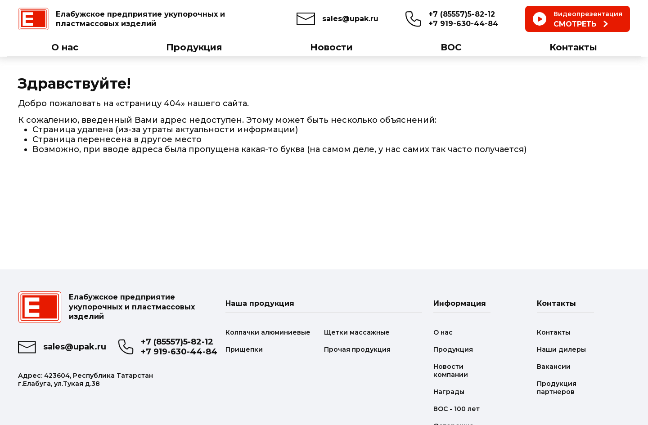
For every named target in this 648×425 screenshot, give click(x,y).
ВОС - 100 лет (456, 409)
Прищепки (244, 349)
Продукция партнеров (556, 388)
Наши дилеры (561, 349)
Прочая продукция (357, 349)
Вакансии (554, 366)
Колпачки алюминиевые (267, 332)
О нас (443, 332)
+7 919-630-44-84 (463, 23)
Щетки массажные (357, 332)
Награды (448, 392)
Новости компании (450, 370)
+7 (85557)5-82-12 (461, 14)
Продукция (453, 349)
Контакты (553, 332)
